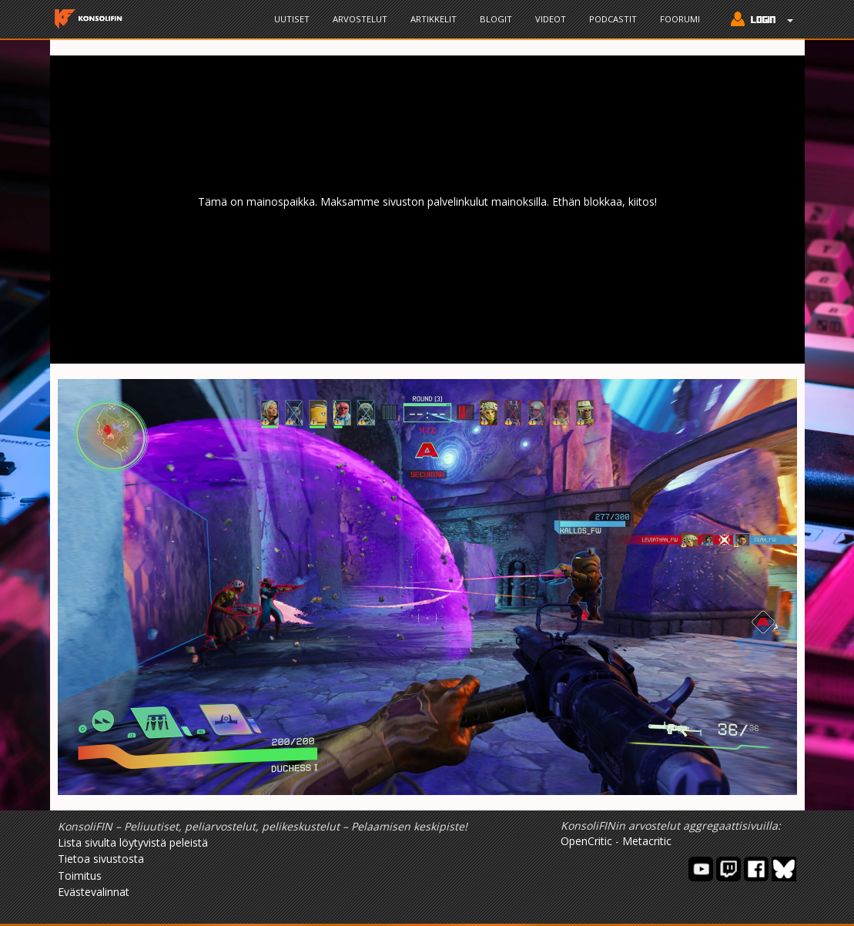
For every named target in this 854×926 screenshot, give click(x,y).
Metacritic (646, 841)
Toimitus (80, 875)
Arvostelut (360, 19)
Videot (550, 19)
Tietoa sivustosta (101, 858)
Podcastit (613, 19)
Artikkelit (433, 19)
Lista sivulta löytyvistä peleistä (133, 842)
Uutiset (292, 19)
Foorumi (680, 19)
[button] (758, 21)
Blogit (496, 19)
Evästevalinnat (93, 891)
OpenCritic (586, 841)
